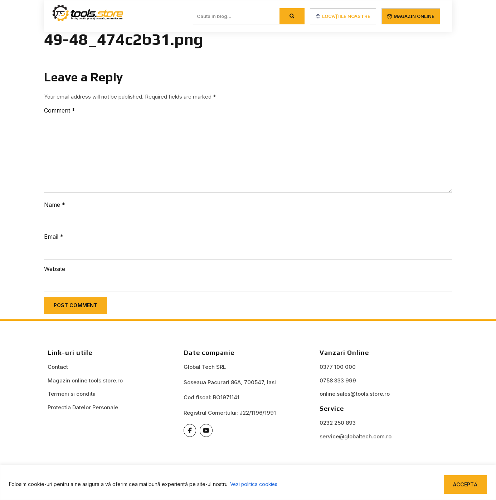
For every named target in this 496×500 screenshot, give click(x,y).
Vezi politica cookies (254, 484)
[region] (248, 482)
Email (53, 237)
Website (54, 269)
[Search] (292, 16)
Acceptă (465, 484)
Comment (59, 110)
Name (54, 205)
